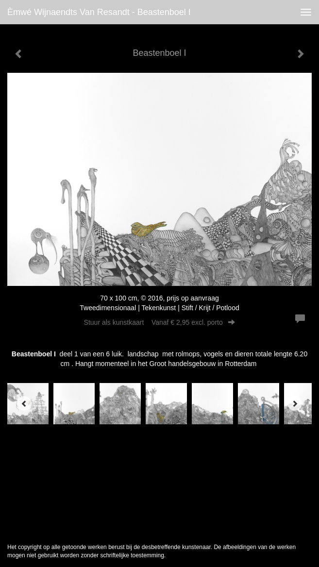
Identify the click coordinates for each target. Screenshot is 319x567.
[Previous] (24, 403)
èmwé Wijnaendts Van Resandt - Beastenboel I (99, 12)
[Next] (294, 403)
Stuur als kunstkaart (159, 322)
